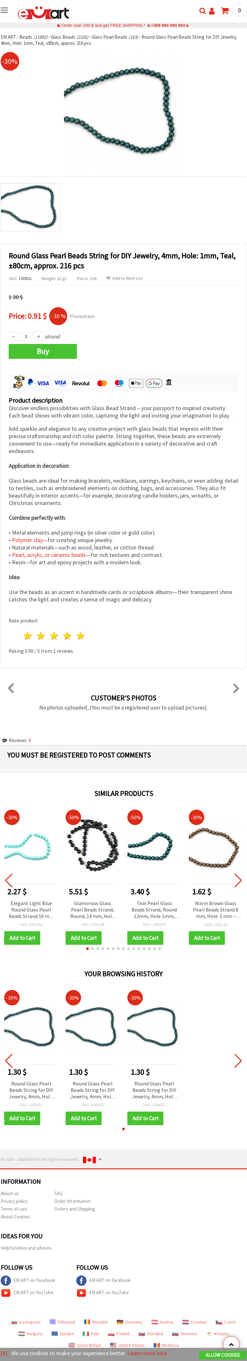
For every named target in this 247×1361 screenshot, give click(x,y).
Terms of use (14, 1209)
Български (26, 1322)
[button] (87, 948)
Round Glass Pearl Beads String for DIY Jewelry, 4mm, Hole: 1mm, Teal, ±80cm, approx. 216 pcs (31, 1090)
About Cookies (15, 1217)
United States (127, 1345)
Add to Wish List (124, 278)
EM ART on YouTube (27, 1293)
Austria (162, 1322)
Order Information (72, 1201)
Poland (119, 1333)
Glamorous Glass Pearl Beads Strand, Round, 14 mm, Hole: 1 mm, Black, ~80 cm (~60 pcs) (92, 910)
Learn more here (147, 1353)
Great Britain (85, 1345)
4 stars (67, 635)
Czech (226, 1322)
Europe (62, 1333)
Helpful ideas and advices (26, 1248)
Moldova (166, 1345)
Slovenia (184, 1333)
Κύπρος (217, 1333)
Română (96, 1322)
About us (10, 1193)
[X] (4, 1353)
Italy (91, 1333)
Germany (129, 1322)
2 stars (41, 635)
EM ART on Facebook (28, 1280)
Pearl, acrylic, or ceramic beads (49, 555)
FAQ (58, 1193)
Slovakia (151, 1333)
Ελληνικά (62, 1322)
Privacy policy (14, 1201)
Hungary (30, 1333)
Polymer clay (27, 540)
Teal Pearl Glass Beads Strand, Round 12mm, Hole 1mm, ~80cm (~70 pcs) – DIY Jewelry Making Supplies (154, 910)
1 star (28, 635)
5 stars (80, 635)
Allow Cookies (223, 1355)
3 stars (54, 635)
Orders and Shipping (74, 1209)
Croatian (194, 1322)
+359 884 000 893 (168, 25)
